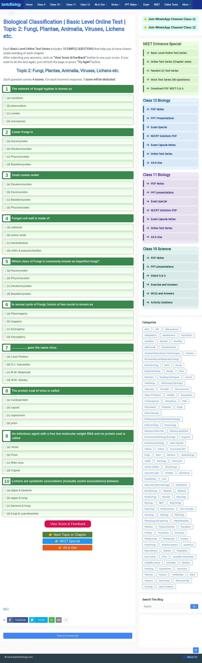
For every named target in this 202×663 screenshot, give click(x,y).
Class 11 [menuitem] (71, 4)
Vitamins (149, 580)
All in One (154, 163)
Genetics (171, 455)
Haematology (187, 455)
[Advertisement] (67, 578)
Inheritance (184, 473)
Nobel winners (167, 509)
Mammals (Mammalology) (157, 485)
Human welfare (152, 467)
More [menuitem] (185, 4)
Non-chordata (187, 509)
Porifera (148, 532)
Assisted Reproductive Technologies (162, 353)
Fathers (148, 449)
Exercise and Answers (162, 284)
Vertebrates (177, 574)
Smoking (149, 568)
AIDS (147, 329)
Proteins (184, 538)
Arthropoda (150, 347)
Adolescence (168, 335)
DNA (184, 401)
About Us (192, 657)
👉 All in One (67, 548)
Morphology (150, 497)
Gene (158, 455)
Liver (164, 479)
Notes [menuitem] (114, 4)
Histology (161, 461)
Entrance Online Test (154, 431)
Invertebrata (150, 479)
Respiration (182, 550)
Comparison (186, 395)
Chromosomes (182, 389)
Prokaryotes (169, 538)
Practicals (179, 532)
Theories (149, 574)
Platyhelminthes (181, 521)
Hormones (177, 461)
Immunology (171, 467)
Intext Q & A (156, 275)
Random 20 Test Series (162, 70)
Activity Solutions (159, 302)
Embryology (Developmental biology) (162, 419)
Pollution (149, 527)
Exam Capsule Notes (161, 145)
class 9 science (166, 586)
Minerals (167, 491)
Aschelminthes (169, 347)
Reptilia (167, 550)
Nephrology (175, 503)
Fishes (161, 449)
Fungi (147, 455)
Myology (149, 503)
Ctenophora (170, 401)
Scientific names (152, 562)
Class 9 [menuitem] (41, 4)
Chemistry (149, 389)
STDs (164, 556)
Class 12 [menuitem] (85, 4)
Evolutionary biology (154, 443)
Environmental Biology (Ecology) (160, 437)
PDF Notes (155, 109)
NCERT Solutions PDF (161, 136)
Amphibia (149, 341)
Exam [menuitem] (146, 4)
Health (148, 461)
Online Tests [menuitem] (171, 4)
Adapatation (150, 335)
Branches (149, 377)
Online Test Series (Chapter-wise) (168, 62)
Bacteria (190, 353)
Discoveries (150, 407)
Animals (164, 341)
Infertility (169, 473)
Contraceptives (152, 401)
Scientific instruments (183, 556)
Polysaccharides (167, 527)
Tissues (162, 574)
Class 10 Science (153, 395)
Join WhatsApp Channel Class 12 (172, 27)
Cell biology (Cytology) (172, 383)
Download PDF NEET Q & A (165, 88)
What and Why (182, 580)
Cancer (188, 377)
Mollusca (181, 491)
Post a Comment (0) (67, 635)
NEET (6, 609)
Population (186, 527)
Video (192, 574)
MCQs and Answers (160, 293)
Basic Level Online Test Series (166, 53)
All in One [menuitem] (100, 4)
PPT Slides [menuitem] (131, 4)
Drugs (180, 407)
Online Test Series (159, 154)
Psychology (150, 544)
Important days (152, 473)
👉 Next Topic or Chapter (67, 535)
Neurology (149, 509)
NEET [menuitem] (157, 4)
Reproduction (151, 550)
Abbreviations (172, 329)
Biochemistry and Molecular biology (162, 359)
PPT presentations (160, 192)
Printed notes (151, 538)
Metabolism (181, 485)
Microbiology (151, 491)
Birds (166, 365)
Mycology (181, 497)
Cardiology (150, 383)
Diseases (166, 407)
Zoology (149, 586)
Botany (169, 371)
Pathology (179, 515)
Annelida (178, 341)
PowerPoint (163, 532)
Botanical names (152, 371)
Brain (181, 371)
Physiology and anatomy (156, 521)
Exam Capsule (176, 443)
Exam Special (156, 127)
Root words (150, 556)
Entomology (170, 425)
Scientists (171, 562)
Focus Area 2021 (178, 449)
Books (178, 365)
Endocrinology (151, 425)
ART (157, 329)
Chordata (164, 389)
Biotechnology (151, 365)
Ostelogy (164, 515)
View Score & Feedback (67, 524)
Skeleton (186, 562)
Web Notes (164, 580)
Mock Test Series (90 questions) (168, 79)
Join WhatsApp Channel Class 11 (172, 19)
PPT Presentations (160, 118)
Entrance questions (179, 431)
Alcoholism (186, 335)
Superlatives (165, 568)
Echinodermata (152, 413)
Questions (188, 544)
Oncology (149, 515)
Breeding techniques (169, 377)
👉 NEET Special (67, 541)
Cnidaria (171, 395)
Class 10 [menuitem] (54, 4)
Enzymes (186, 437)
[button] (5, 14)
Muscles (166, 497)
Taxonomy (182, 568)
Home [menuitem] (29, 4)
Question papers (170, 544)
